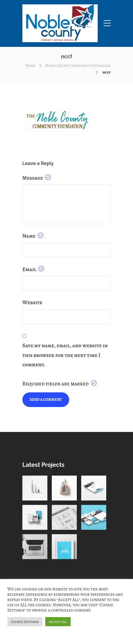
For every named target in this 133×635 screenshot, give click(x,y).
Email (33, 269)
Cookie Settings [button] (25, 621)
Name (32, 235)
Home (30, 65)
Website (32, 302)
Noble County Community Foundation (78, 65)
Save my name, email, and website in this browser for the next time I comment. (65, 355)
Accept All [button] (58, 621)
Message (36, 177)
